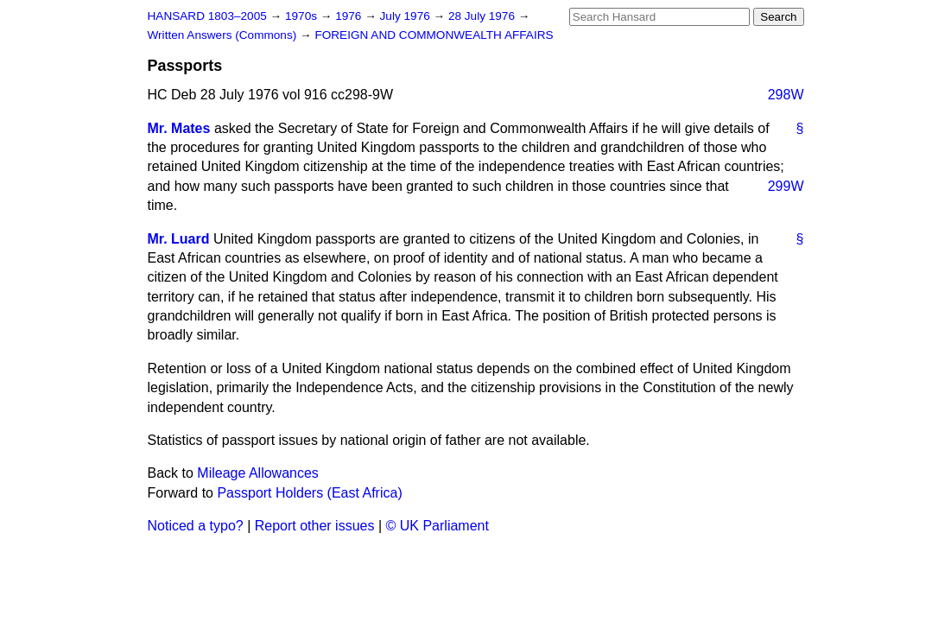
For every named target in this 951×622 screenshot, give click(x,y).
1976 (350, 16)
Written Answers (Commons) (224, 35)
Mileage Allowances (258, 473)
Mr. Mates (179, 128)
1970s (302, 16)
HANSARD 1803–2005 (207, 16)
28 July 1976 (483, 16)
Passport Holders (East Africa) (309, 493)
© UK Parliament (437, 525)
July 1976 (407, 16)
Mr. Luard (179, 239)
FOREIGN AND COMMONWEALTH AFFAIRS (433, 35)
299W (786, 186)
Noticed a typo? (196, 525)
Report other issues (315, 525)
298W (786, 94)
